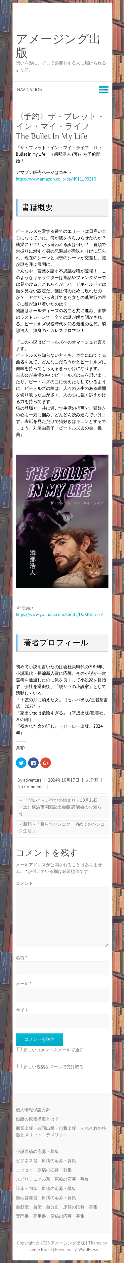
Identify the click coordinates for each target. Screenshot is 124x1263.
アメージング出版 (58, 46)
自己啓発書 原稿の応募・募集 (48, 1198)
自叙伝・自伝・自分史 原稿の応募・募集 (59, 1207)
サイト (22, 1010)
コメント (24, 883)
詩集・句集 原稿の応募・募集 (48, 1188)
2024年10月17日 (63, 780)
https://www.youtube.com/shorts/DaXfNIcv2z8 (59, 614)
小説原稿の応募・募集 (39, 1151)
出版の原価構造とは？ (37, 1119)
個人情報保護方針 (33, 1110)
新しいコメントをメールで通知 (53, 1050)
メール (23, 984)
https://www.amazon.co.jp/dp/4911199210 (56, 179)
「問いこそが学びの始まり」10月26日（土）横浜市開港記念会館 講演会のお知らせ (60, 806)
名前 (21, 957)
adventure (32, 780)
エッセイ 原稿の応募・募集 (46, 1170)
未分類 (92, 780)
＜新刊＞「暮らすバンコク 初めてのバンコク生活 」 (62, 827)
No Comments (31, 787)
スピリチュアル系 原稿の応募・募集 (54, 1179)
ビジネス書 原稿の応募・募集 (48, 1160)
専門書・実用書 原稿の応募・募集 (52, 1216)
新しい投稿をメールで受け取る (53, 1067)
